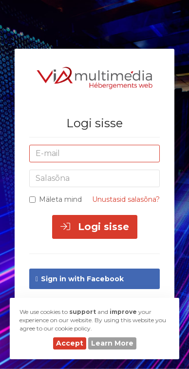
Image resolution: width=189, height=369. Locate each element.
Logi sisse (94, 227)
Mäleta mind (55, 199)
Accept (69, 343)
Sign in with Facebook (80, 278)
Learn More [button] (112, 343)
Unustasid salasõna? (126, 199)
